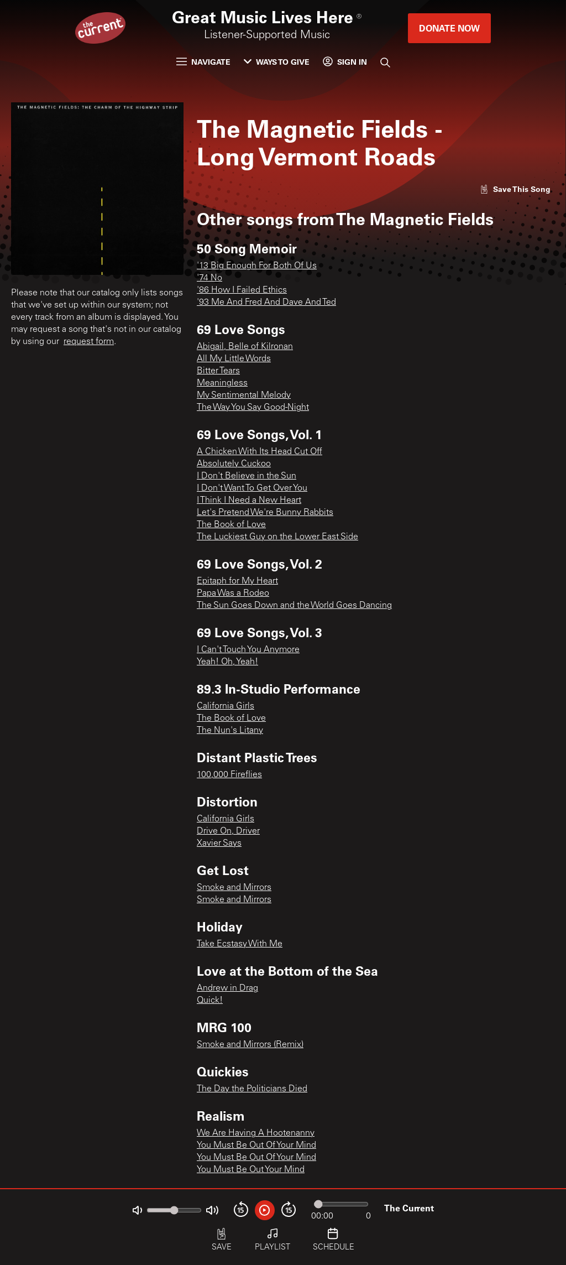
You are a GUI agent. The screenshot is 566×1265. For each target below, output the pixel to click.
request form (89, 341)
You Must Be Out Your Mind (251, 1169)
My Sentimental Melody (244, 395)
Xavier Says (219, 843)
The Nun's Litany (230, 730)
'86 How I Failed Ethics (242, 290)
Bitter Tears (218, 371)
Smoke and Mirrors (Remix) (250, 1044)
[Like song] (515, 189)
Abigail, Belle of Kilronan (245, 346)
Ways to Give (277, 61)
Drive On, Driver (228, 831)
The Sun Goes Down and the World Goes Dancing (294, 605)
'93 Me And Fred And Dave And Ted (266, 302)
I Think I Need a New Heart (249, 500)
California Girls (225, 706)
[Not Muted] (137, 1210)
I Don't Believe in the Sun (246, 476)
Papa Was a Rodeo (233, 593)
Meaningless (222, 383)
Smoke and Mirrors (234, 887)
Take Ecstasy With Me (239, 944)
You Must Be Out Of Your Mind (256, 1145)
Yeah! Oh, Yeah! (227, 662)
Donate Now (449, 28)
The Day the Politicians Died (252, 1089)
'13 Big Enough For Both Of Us (257, 266)
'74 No (209, 278)
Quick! (210, 1000)
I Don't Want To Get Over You (252, 488)
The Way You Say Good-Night (253, 407)
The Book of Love (231, 524)
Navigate (203, 61)
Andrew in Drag (227, 988)
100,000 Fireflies (229, 775)
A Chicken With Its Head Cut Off (259, 451)
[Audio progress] (341, 1204)
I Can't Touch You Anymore (248, 649)
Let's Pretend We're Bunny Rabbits (265, 512)
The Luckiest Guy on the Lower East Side (277, 537)
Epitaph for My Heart (237, 581)
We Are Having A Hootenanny (256, 1133)
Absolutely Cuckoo (234, 464)
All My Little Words (234, 359)
